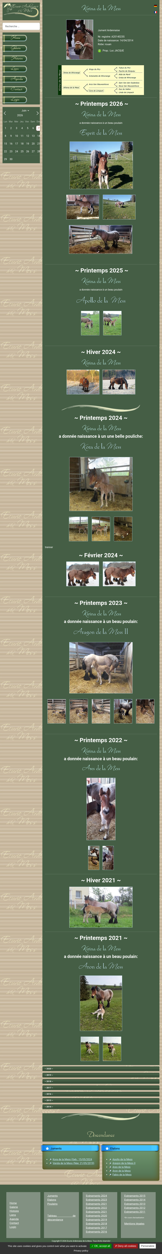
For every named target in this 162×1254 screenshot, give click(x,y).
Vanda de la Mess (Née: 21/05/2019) (73, 1163)
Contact (14, 1223)
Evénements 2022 (96, 1207)
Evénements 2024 (96, 1195)
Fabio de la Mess (121, 1174)
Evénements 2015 (134, 1195)
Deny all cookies (125, 1246)
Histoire (14, 1211)
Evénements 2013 (134, 1203)
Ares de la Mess (121, 1167)
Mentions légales (134, 1223)
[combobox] (21, 26)
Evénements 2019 (96, 1219)
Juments (52, 1195)
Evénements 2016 (96, 1231)
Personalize (147, 1246)
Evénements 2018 (96, 1223)
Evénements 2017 (96, 1227)
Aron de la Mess (121, 1170)
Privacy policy (81, 1250)
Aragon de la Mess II (123, 1163)
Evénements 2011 (134, 1211)
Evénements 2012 (134, 1207)
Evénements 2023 (96, 1199)
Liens (13, 1214)
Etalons (51, 1199)
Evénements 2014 (134, 1199)
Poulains (52, 1203)
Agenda (14, 1219)
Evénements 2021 (96, 1203)
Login (13, 1227)
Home (13, 1203)
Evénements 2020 (96, 1215)
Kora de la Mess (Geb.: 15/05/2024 (72, 1159)
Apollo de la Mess (122, 1159)
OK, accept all (100, 1246)
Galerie (14, 1207)
